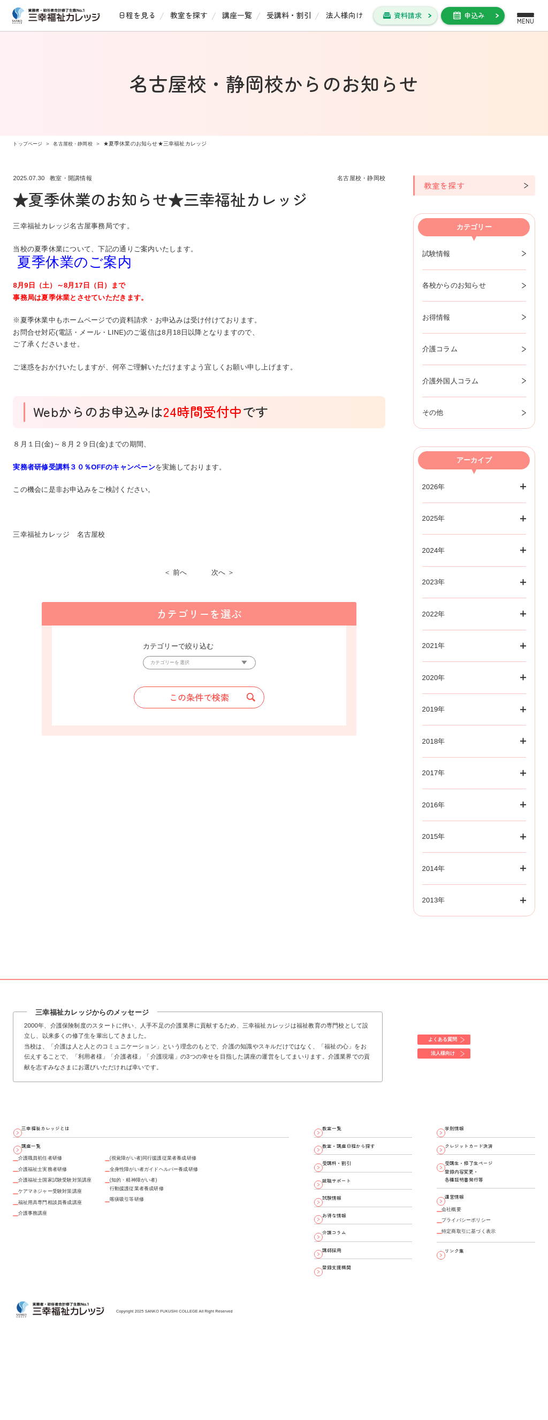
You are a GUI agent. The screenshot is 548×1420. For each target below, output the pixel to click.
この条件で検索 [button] (199, 703)
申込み (474, 15)
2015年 (433, 836)
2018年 (433, 741)
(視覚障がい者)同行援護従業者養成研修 (210, 1176)
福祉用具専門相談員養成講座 (66, 1243)
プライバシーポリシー (479, 1269)
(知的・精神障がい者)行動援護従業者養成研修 (186, 1216)
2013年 (433, 900)
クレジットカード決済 (484, 1158)
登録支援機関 (347, 1338)
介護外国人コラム (450, 381)
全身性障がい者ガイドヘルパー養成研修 (211, 1193)
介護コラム (440, 349)
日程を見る (137, 15)
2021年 (433, 646)
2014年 (433, 869)
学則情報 (463, 1132)
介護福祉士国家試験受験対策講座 (73, 1210)
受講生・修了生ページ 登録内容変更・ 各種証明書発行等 (484, 1196)
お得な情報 (343, 1261)
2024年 (433, 550)
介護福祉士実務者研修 (56, 1193)
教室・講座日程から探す (364, 1158)
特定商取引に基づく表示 (483, 1286)
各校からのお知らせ (454, 285)
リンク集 (463, 1311)
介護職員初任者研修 (52, 1176)
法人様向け (344, 15)
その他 (433, 412)
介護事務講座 (41, 1259)
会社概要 (458, 1252)
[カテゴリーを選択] (199, 666)
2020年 (433, 678)
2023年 (433, 582)
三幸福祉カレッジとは (60, 1132)
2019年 (433, 709)
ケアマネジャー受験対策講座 (66, 1226)
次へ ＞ (223, 572)
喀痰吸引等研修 (172, 1238)
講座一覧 (237, 15)
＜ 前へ (175, 572)
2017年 (433, 773)
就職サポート (347, 1210)
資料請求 (408, 15)
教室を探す (189, 15)
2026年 (433, 487)
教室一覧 (340, 1132)
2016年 (433, 805)
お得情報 (436, 317)
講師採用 (340, 1312)
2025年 (433, 518)
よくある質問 (455, 1036)
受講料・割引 (289, 15)
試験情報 (436, 254)
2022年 (433, 614)
